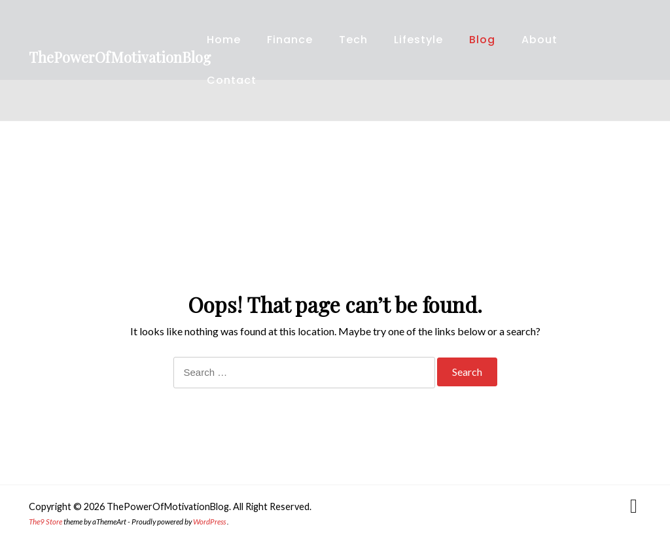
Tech (353, 39)
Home (224, 39)
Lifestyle (418, 39)
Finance (290, 39)
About (539, 39)
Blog (482, 39)
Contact (231, 80)
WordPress (209, 521)
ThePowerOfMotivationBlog (120, 57)
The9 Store (45, 521)
